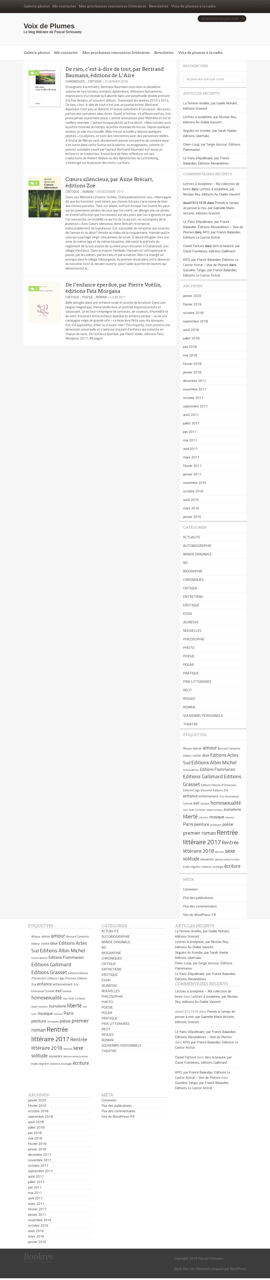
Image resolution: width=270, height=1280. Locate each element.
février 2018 (192, 363)
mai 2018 (190, 355)
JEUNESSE (190, 622)
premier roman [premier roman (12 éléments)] (199, 833)
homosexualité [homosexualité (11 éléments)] (225, 803)
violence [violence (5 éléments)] (207, 867)
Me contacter (64, 6)
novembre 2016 (194, 482)
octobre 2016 (193, 491)
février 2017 (192, 465)
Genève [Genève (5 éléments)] (205, 803)
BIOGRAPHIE (192, 571)
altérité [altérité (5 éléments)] (197, 748)
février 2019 (192, 304)
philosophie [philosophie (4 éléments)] (216, 825)
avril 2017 (190, 448)
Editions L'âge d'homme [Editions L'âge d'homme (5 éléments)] (197, 790)
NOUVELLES (192, 630)
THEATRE (190, 724)
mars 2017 (191, 457)
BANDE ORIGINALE (197, 554)
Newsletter (158, 6)
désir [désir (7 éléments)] (205, 755)
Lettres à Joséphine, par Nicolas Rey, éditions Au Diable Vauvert (210, 119)
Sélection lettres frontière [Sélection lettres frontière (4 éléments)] (227, 859)
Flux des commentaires (200, 906)
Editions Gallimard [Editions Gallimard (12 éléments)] (203, 776)
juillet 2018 (191, 338)
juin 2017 (190, 431)
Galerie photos (37, 6)
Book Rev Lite (184, 1268)
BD (185, 562)
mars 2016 (191, 508)
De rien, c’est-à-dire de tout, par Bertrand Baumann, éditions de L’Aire (114, 72)
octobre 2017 (193, 397)
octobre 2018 (193, 312)
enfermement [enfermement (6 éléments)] (209, 796)
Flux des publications (198, 897)
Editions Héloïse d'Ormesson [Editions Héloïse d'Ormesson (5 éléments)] (218, 785)
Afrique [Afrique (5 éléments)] (187, 748)
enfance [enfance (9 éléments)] (190, 795)
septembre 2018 (195, 321)
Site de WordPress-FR (199, 914)
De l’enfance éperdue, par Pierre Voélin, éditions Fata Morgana (113, 288)
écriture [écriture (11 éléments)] (232, 866)
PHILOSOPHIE (193, 639)
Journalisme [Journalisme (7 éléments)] (232, 809)
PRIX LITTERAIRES (197, 681)
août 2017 (191, 414)
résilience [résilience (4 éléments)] (219, 852)
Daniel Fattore (193, 245)
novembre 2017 (194, 389)
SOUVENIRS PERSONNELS (203, 715)
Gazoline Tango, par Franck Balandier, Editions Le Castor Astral (210, 272)
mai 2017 (190, 440)
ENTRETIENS (193, 596)
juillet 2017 (191, 423)
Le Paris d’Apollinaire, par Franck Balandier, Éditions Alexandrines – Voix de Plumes (213, 227)
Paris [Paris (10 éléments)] (188, 824)
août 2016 (191, 499)
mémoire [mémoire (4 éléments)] (229, 817)
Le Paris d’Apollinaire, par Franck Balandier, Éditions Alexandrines (206, 160)
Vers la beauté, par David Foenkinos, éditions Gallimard (211, 248)
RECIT (187, 690)
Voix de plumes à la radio (193, 6)
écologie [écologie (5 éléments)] (218, 867)
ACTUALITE (191, 537)
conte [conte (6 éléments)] (197, 755)
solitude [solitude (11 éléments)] (191, 858)
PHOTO (189, 647)
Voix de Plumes (49, 26)
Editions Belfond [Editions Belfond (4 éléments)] (191, 770)
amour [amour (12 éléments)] (210, 747)
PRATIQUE (191, 673)
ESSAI (187, 613)
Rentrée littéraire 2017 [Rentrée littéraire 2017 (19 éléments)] (210, 837)
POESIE (87, 297)
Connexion (190, 889)
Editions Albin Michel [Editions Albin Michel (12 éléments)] (214, 762)
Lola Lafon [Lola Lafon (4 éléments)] (203, 817)
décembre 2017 (194, 380)
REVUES (189, 698)
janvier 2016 (192, 516)
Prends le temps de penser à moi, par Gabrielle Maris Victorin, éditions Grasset (211, 208)
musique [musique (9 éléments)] (216, 816)
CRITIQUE (95, 81)
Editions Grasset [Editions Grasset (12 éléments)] (49, 972)
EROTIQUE (191, 605)
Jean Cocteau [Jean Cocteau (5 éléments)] (197, 809)
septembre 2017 (195, 406)
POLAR (188, 664)
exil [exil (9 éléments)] (196, 803)
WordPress (238, 1268)
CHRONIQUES (75, 81)
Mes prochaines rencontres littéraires (112, 6)
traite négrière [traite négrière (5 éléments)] (192, 867)
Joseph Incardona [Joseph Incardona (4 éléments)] (214, 810)
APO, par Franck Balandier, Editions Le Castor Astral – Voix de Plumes (210, 262)
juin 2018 (190, 346)
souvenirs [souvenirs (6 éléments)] (207, 859)
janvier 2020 (192, 295)
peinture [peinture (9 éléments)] (201, 824)
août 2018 (191, 329)
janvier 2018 (192, 372)
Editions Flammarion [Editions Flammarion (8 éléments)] (217, 769)
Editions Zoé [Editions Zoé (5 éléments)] (220, 790)
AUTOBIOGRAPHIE (197, 545)
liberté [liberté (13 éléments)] (190, 816)
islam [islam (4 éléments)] (185, 810)
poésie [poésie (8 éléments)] (227, 824)
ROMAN (87, 191)
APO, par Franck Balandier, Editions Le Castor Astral (212, 234)
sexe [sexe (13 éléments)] (230, 851)
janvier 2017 (192, 474)
